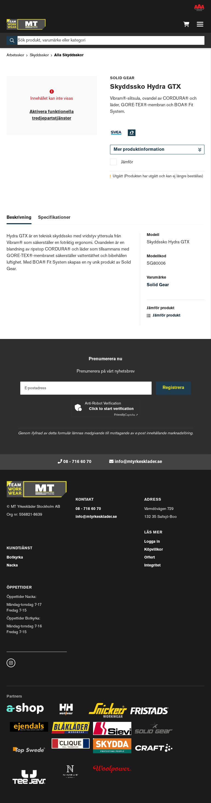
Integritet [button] (152, 565)
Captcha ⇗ (126, 415)
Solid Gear (158, 285)
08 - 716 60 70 (77, 462)
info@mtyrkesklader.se (138, 462)
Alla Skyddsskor (68, 55)
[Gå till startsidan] (26, 24)
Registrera (173, 388)
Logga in (152, 542)
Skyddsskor (39, 55)
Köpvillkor (153, 549)
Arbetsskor (15, 55)
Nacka (12, 565)
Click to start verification (111, 409)
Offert (149, 557)
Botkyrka (15, 557)
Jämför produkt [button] (163, 315)
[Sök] (105, 40)
